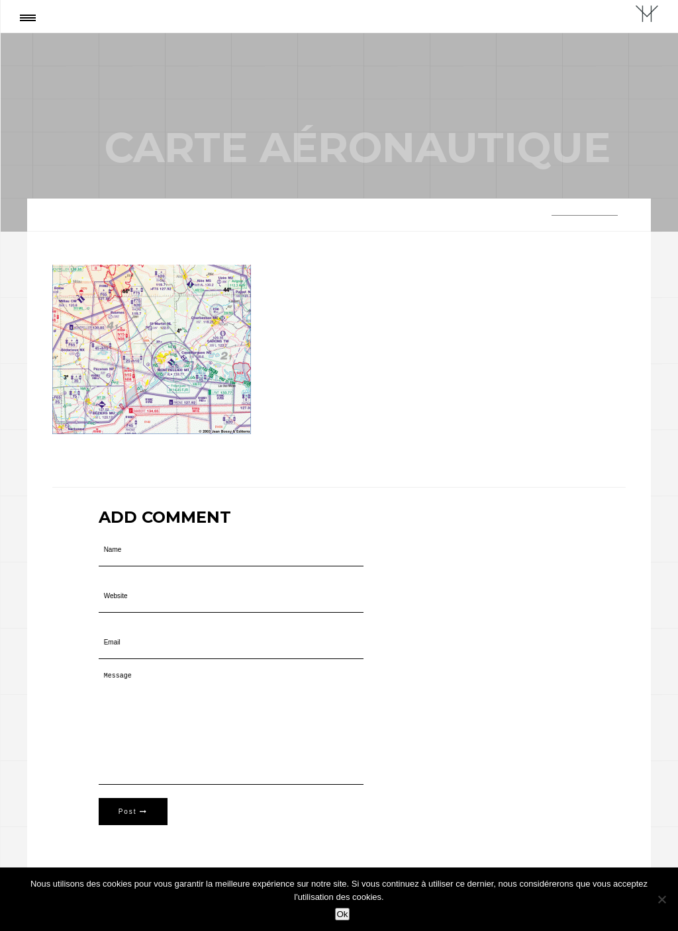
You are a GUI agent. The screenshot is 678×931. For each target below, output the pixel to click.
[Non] (661, 899)
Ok (342, 914)
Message (231, 728)
